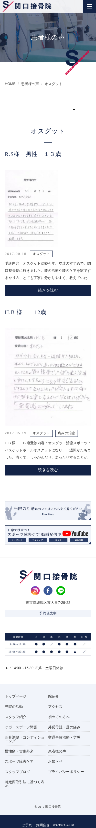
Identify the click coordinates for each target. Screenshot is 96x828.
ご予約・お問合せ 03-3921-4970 (48, 825)
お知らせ (55, 761)
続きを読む (48, 290)
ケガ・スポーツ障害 (21, 727)
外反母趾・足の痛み (64, 727)
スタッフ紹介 (15, 717)
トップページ (15, 696)
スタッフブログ (17, 772)
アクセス (55, 707)
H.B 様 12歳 (26, 312)
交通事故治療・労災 (64, 737)
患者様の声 (57, 751)
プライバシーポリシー (66, 772)
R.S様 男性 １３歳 (33, 154)
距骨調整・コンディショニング (24, 739)
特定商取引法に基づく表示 (24, 784)
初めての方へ (59, 717)
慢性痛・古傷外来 (19, 751)
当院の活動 (14, 707)
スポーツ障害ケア (19, 761)
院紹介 (53, 696)
